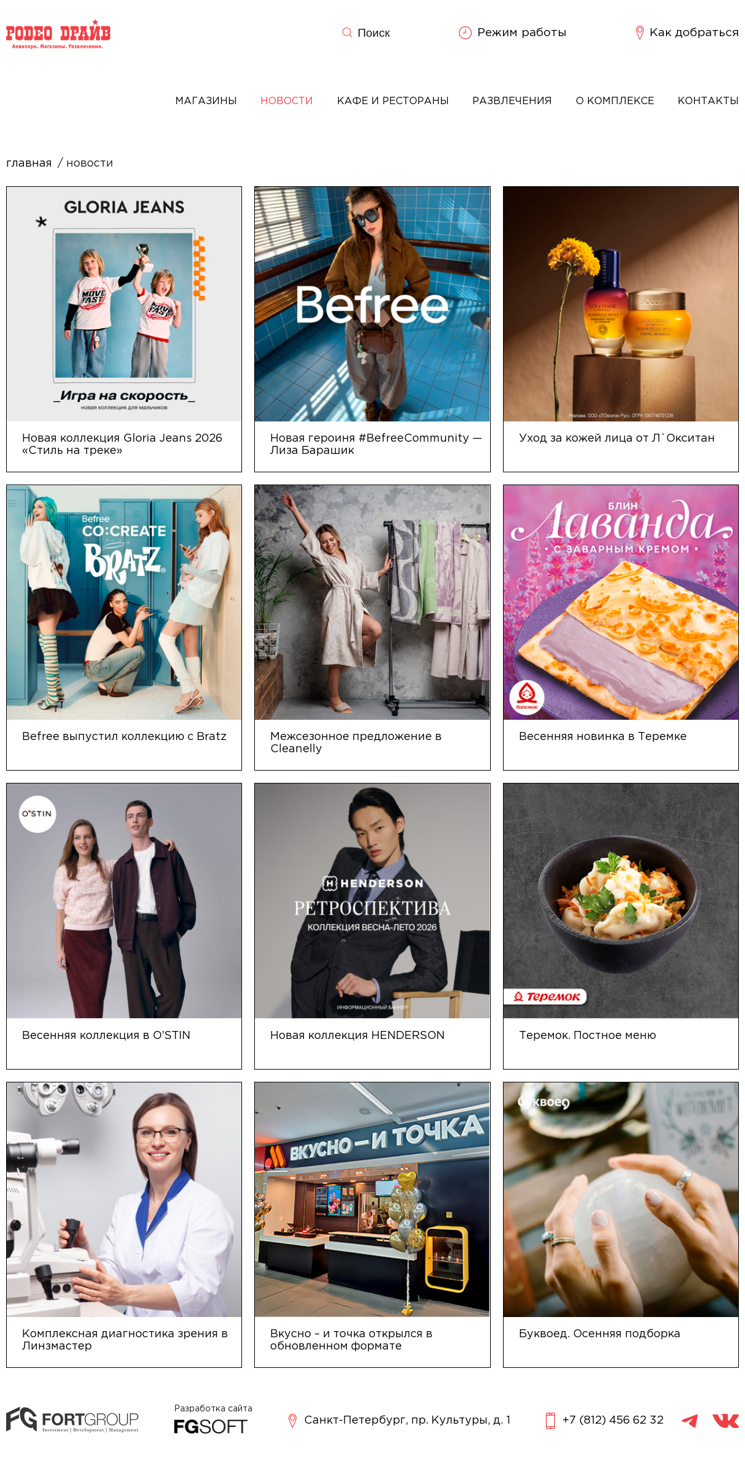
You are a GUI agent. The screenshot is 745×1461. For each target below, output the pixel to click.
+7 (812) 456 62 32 (605, 1421)
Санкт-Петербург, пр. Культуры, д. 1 (399, 1421)
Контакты (708, 101)
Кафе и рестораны (393, 101)
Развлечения (512, 101)
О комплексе (615, 101)
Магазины (206, 101)
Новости (286, 101)
